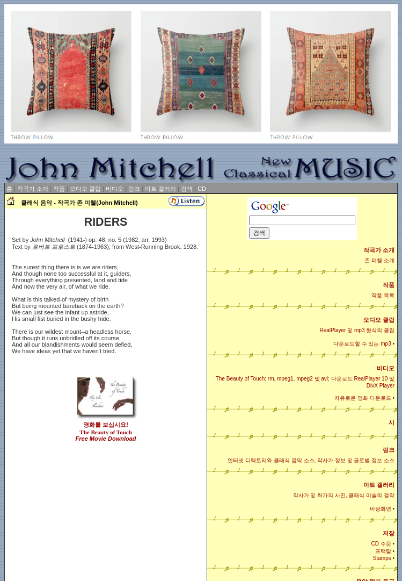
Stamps (382, 558)
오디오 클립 (85, 188)
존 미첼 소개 (379, 260)
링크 (134, 188)
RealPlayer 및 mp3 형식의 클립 (357, 330)
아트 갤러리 (160, 188)
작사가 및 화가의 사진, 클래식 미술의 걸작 (343, 495)
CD (202, 188)
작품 (59, 188)
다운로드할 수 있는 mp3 (362, 344)
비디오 (114, 188)
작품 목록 (382, 295)
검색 (187, 188)
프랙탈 (383, 551)
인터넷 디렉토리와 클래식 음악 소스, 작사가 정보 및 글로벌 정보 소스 (311, 460)
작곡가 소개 (32, 188)
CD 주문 (381, 544)
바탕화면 (380, 509)
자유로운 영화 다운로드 (362, 398)
